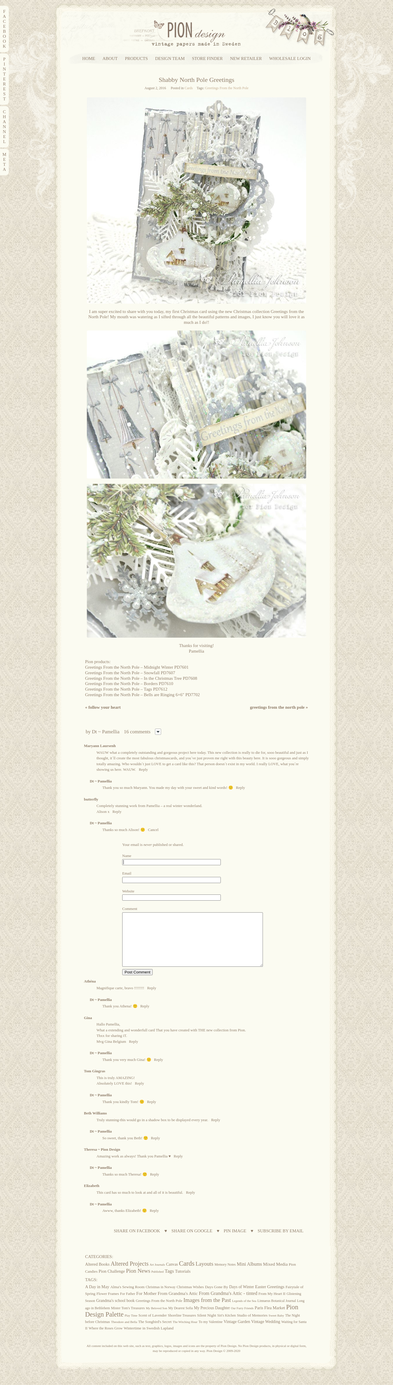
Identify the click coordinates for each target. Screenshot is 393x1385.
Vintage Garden (237, 1332)
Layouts (204, 1274)
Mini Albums (249, 1274)
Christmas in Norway (160, 1297)
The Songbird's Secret (155, 1332)
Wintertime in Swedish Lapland (149, 1338)
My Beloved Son (156, 1318)
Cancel (153, 829)
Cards (189, 88)
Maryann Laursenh (100, 746)
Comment (129, 908)
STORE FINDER (207, 58)
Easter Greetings (270, 1297)
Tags (169, 1281)
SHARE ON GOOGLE (191, 1241)
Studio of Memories (252, 1326)
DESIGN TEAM (170, 58)
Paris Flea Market (270, 1318)
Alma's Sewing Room (127, 1297)
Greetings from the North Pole (279, 707)
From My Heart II (271, 1304)
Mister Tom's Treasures (128, 1319)
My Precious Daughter (212, 1318)
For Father (127, 1304)
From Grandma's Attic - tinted (228, 1304)
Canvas (172, 1275)
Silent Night (206, 1326)
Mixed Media (275, 1274)
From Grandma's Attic (178, 1303)
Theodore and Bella (124, 1332)
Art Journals (157, 1275)
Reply (143, 769)
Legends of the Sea (244, 1311)
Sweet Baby (276, 1326)
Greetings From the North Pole (227, 88)
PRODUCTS (136, 58)
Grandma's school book (115, 1311)
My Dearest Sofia (180, 1319)
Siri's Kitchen (226, 1326)
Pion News (138, 1281)
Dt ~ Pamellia (105, 731)
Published (157, 1282)
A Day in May (97, 1297)
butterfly (91, 799)
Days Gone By (216, 1297)
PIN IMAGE (235, 1241)
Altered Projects (130, 1274)
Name (126, 856)
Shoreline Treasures (182, 1326)
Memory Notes (225, 1275)
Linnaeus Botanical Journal (276, 1311)
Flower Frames (107, 1304)
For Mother (146, 1303)
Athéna (90, 992)
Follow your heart (103, 707)
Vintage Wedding (265, 1332)
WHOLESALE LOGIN (290, 58)
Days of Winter (241, 1297)
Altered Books (97, 1274)
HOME (88, 58)
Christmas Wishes (190, 1297)
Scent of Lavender (153, 1326)
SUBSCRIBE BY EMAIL (281, 1241)
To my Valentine (211, 1332)
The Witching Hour (185, 1332)
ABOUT (110, 58)
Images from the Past (207, 1310)
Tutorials (183, 1281)
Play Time (131, 1326)
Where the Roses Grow (106, 1339)
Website (128, 891)
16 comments (137, 731)
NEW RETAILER (246, 58)
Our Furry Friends (242, 1318)
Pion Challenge (112, 1281)
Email (126, 873)
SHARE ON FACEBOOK (137, 1241)
